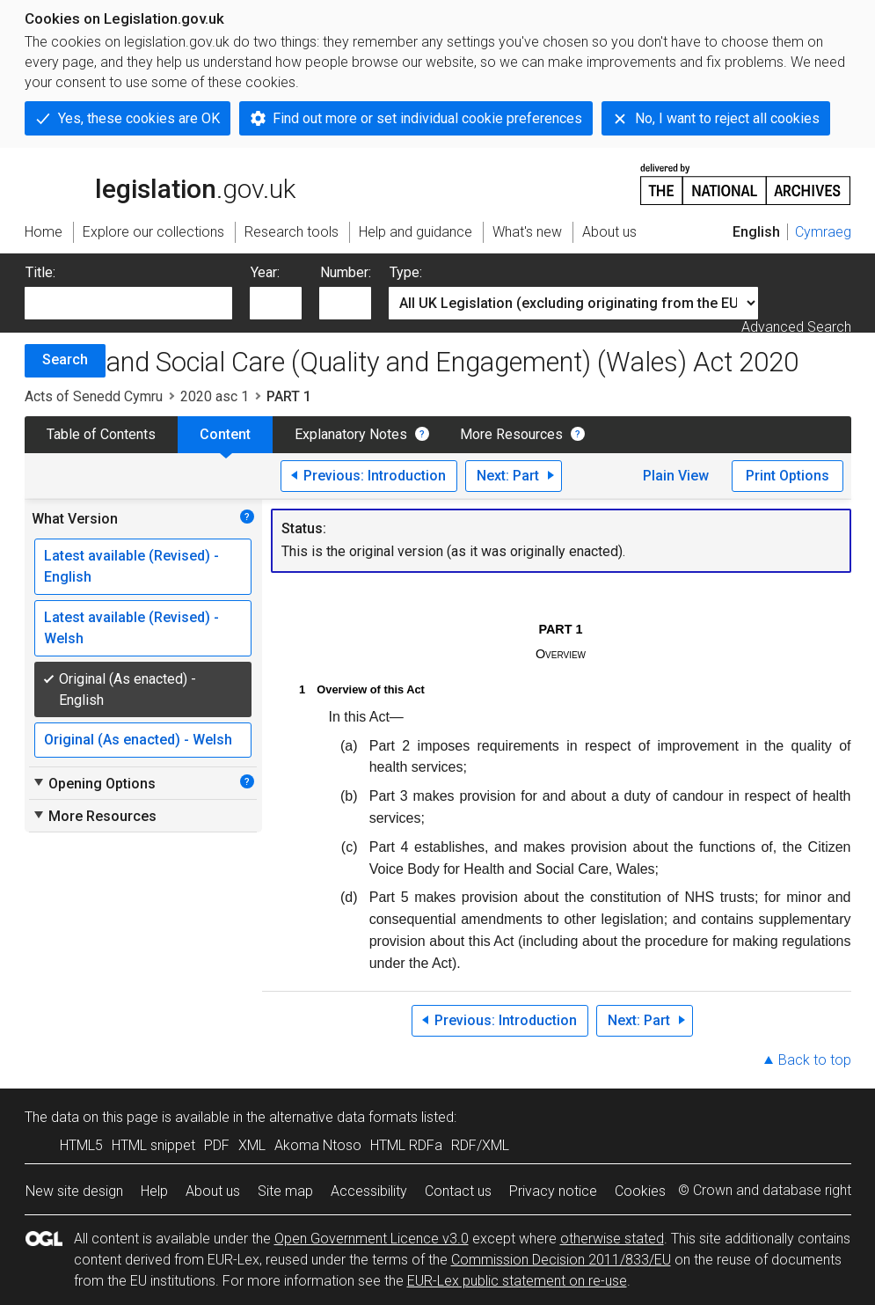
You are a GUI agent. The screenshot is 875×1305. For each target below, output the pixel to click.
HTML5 (81, 1145)
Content (225, 434)
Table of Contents (101, 434)
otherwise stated (612, 1238)
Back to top (814, 1060)
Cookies (640, 1191)
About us (213, 1191)
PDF (217, 1145)
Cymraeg (823, 232)
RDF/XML (480, 1145)
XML (252, 1145)
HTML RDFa (406, 1145)
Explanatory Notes (351, 434)
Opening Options (94, 783)
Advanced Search (796, 327)
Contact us (458, 1191)
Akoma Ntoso (317, 1145)
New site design (74, 1191)
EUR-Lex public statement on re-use (517, 1280)
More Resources (511, 434)
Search (65, 359)
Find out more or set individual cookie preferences (427, 118)
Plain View (676, 475)
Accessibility (369, 1191)
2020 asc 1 (214, 396)
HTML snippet (153, 1145)
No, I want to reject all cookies (727, 118)
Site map (285, 1191)
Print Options (787, 475)
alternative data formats (343, 1117)
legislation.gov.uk (160, 183)
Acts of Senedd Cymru (94, 396)
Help (154, 1191)
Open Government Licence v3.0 (371, 1238)
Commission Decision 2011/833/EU (561, 1259)
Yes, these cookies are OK (139, 118)
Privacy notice (553, 1191)
